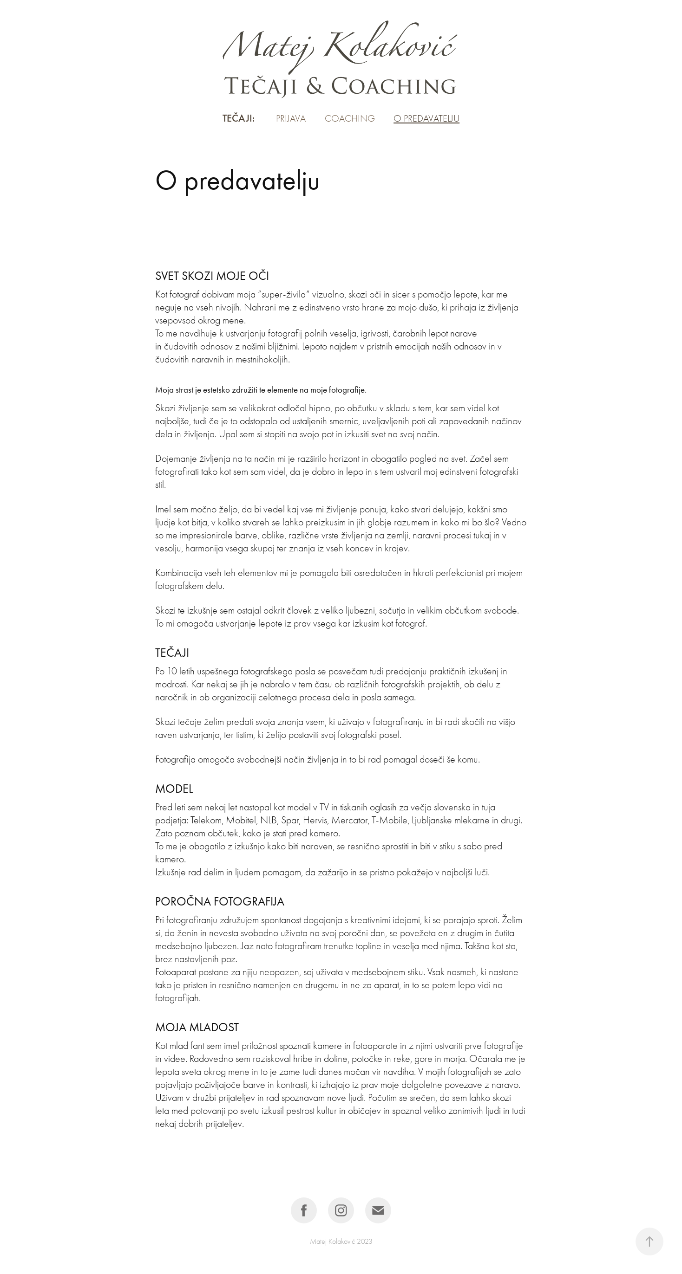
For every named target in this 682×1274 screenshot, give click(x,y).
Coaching (350, 118)
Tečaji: (239, 118)
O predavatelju (426, 118)
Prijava (291, 118)
